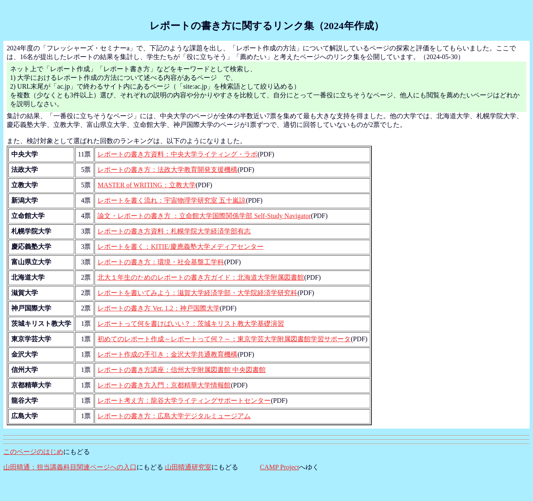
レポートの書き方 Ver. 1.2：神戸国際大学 (158, 308)
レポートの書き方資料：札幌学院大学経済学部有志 (174, 231)
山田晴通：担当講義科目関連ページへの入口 (70, 467)
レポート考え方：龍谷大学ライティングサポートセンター (184, 400)
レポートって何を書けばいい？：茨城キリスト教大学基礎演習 (190, 323)
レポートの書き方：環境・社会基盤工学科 (160, 261)
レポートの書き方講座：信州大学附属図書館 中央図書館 (181, 369)
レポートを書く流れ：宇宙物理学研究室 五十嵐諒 (171, 200)
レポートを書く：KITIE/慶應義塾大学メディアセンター (180, 246)
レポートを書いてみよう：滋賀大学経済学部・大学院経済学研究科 (197, 292)
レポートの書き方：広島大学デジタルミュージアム (174, 415)
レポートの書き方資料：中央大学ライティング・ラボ (177, 154)
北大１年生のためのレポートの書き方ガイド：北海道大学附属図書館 (200, 277)
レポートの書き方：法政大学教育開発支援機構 (167, 169)
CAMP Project (279, 467)
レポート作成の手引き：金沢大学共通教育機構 (167, 354)
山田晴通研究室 (188, 467)
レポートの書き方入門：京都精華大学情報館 (164, 385)
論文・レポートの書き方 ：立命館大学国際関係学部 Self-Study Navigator (204, 215)
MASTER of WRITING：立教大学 (146, 184)
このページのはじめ (33, 451)
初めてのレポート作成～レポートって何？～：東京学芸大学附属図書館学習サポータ (224, 338)
